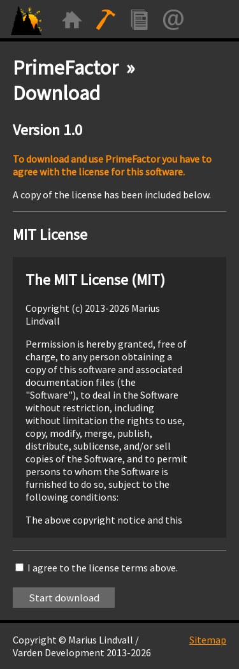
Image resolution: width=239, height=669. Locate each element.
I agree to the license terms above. (102, 567)
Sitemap (207, 639)
